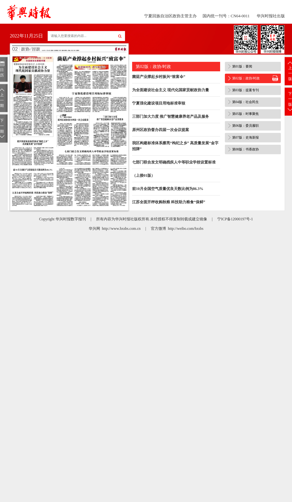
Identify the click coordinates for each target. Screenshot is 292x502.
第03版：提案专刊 (245, 90)
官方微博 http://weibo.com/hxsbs (177, 228)
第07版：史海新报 (245, 137)
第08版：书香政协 (245, 149)
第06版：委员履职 (245, 125)
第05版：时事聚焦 (245, 114)
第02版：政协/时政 (246, 78)
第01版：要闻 (242, 66)
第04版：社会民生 (245, 102)
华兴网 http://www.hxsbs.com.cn (115, 228)
